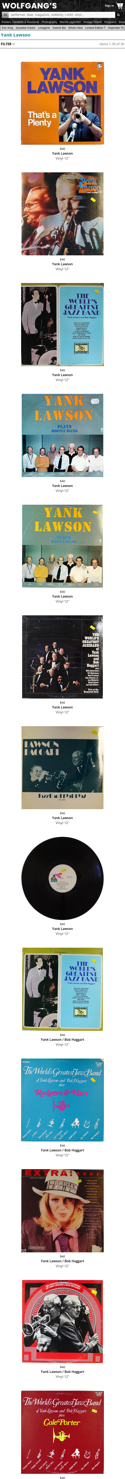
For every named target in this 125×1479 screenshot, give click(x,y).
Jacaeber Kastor (25, 27)
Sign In (109, 5)
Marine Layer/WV (70, 22)
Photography (49, 22)
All (5, 14)
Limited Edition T (95, 27)
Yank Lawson (15, 34)
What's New (75, 27)
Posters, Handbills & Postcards (20, 22)
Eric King (7, 27)
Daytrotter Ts (116, 27)
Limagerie (44, 27)
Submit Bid (59, 27)
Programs (110, 22)
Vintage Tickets (92, 22)
